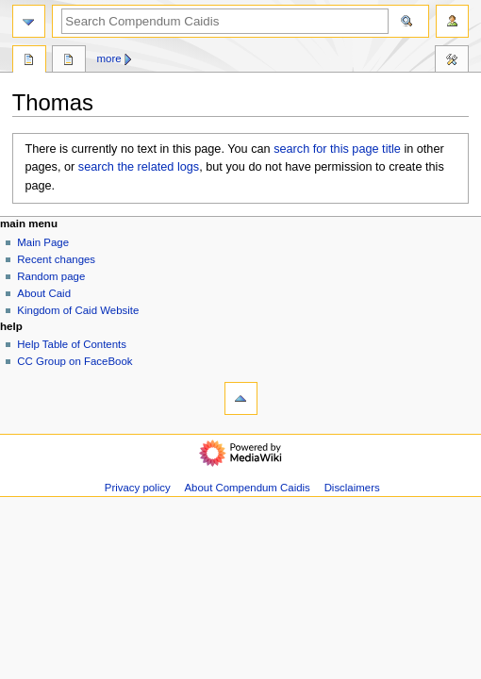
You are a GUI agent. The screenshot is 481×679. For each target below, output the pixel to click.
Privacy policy (138, 487)
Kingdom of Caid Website (78, 310)
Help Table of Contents (71, 344)
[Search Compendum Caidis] (225, 21)
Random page (51, 276)
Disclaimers (352, 487)
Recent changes (56, 259)
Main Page (43, 242)
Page (29, 61)
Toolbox (452, 61)
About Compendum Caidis (246, 487)
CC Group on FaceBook (74, 361)
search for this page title (337, 149)
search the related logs (138, 167)
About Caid (44, 293)
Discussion (69, 61)
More (109, 58)
